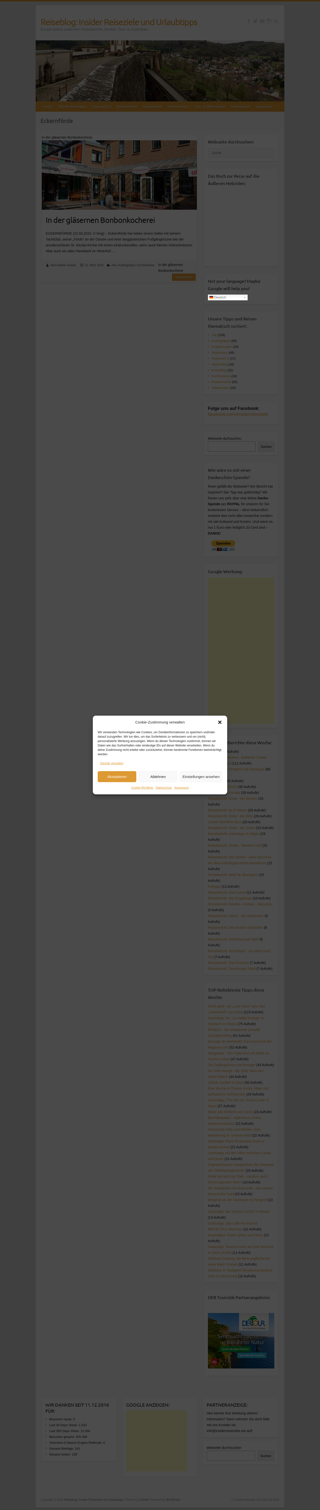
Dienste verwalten (111, 763)
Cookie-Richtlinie (142, 787)
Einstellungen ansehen (201, 777)
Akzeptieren (117, 777)
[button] (219, 722)
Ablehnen (158, 777)
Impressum (181, 787)
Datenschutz (164, 787)
